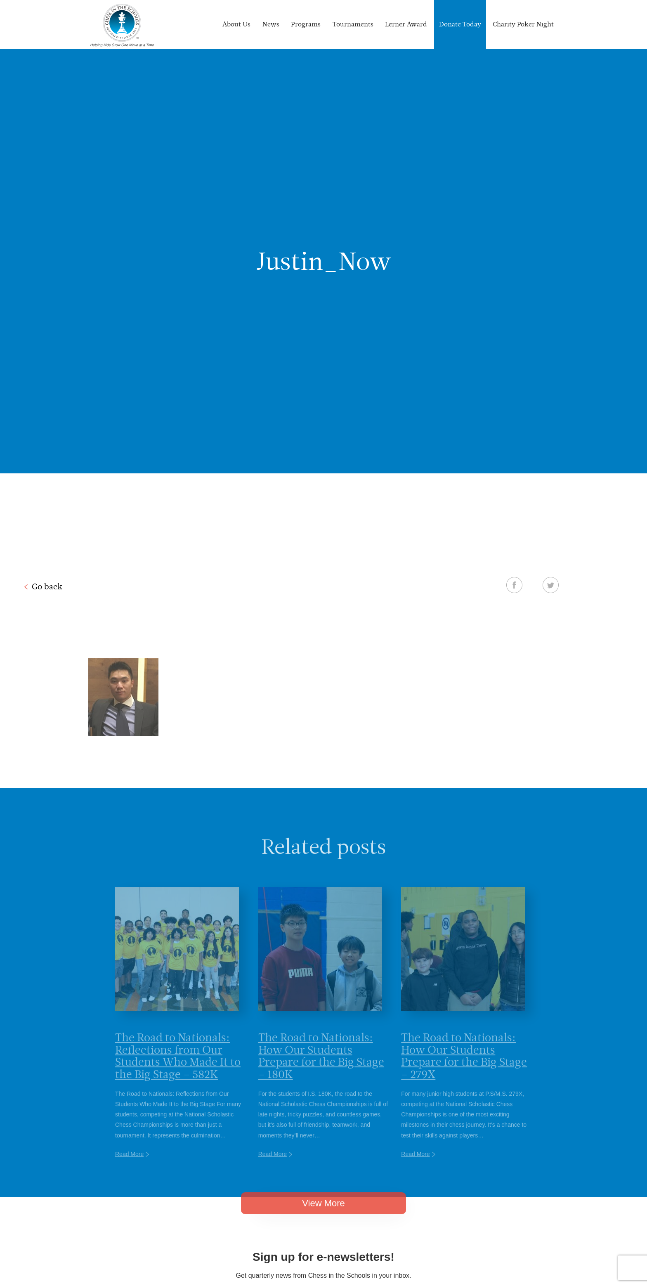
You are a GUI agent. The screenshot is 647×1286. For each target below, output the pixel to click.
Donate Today (460, 24)
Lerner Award (406, 24)
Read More (129, 1166)
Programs (306, 24)
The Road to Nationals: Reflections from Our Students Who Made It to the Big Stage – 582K (178, 1067)
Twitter (551, 584)
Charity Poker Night (523, 24)
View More (323, 1211)
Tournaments (353, 24)
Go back (47, 586)
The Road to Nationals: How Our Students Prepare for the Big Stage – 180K (321, 1067)
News (270, 24)
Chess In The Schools (122, 25)
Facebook (514, 584)
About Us (236, 24)
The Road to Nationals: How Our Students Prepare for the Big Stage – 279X (464, 1067)
